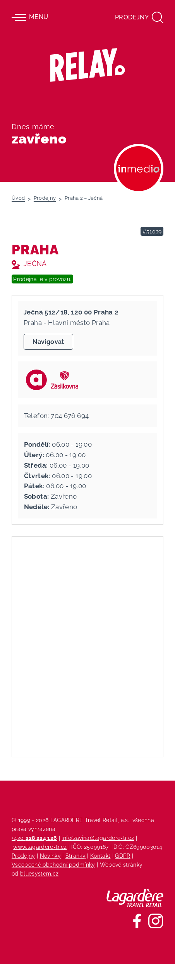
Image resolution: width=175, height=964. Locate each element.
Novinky (50, 855)
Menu (30, 17)
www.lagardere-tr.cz (40, 846)
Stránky (75, 855)
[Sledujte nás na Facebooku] (137, 921)
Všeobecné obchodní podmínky (53, 864)
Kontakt (100, 855)
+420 (34, 837)
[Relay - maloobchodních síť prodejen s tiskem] (87, 65)
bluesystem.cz (39, 873)
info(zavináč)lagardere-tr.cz (98, 837)
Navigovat (48, 342)
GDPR (122, 855)
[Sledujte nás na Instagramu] (155, 921)
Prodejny (23, 855)
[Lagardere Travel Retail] (134, 898)
